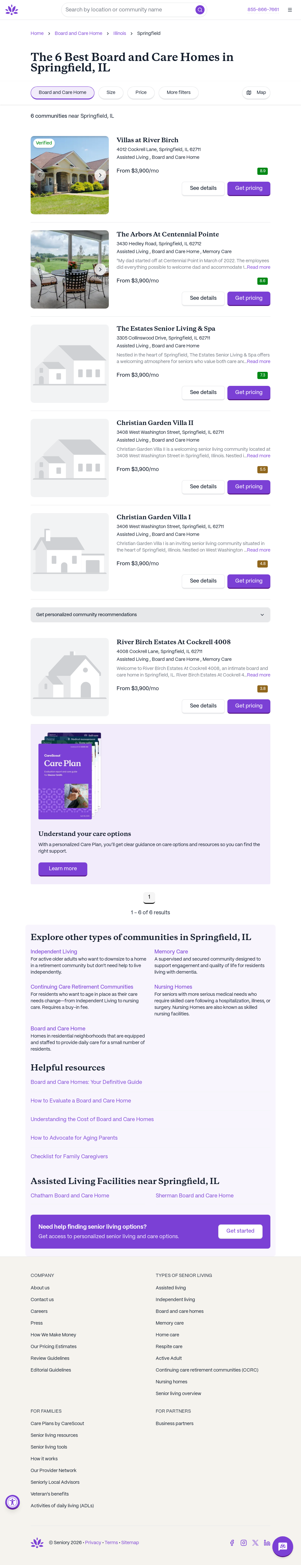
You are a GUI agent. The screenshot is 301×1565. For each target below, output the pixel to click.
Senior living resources (54, 1435)
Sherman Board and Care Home (195, 1195)
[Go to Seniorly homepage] (13, 9)
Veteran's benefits (50, 1494)
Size (111, 92)
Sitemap (130, 1543)
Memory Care (171, 952)
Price (141, 92)
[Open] (290, 10)
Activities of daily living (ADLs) (62, 1506)
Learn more (63, 868)
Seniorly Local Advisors (55, 1482)
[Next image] (100, 175)
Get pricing (249, 188)
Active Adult (169, 1358)
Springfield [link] (149, 33)
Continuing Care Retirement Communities (82, 987)
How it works (44, 1459)
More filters (179, 92)
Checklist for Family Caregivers (69, 1156)
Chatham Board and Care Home (70, 1195)
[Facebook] (232, 1543)
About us (40, 1288)
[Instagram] (243, 1543)
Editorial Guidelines (51, 1370)
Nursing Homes (173, 987)
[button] (200, 9)
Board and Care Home (78, 33)
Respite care (169, 1347)
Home (37, 33)
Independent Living (54, 952)
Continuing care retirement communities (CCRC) (207, 1370)
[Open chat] (282, 1546)
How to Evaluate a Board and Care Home (81, 1101)
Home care (167, 1335)
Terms (111, 1543)
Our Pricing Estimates (54, 1347)
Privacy (93, 1543)
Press (37, 1323)
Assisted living (171, 1288)
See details (203, 188)
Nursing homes (171, 1382)
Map (256, 92)
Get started (240, 1231)
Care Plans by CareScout (57, 1423)
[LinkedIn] (267, 1543)
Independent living (175, 1300)
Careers (39, 1311)
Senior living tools (49, 1447)
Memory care (170, 1323)
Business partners (175, 1423)
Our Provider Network (54, 1470)
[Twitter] (255, 1543)
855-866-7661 (263, 10)
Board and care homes (180, 1311)
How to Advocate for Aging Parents (74, 1138)
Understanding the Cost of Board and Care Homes (92, 1119)
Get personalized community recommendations (150, 614)
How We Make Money (53, 1335)
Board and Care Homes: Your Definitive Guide (86, 1082)
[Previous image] (39, 175)
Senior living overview (178, 1393)
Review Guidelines (50, 1358)
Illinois (119, 33)
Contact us (42, 1300)
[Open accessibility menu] (12, 1502)
